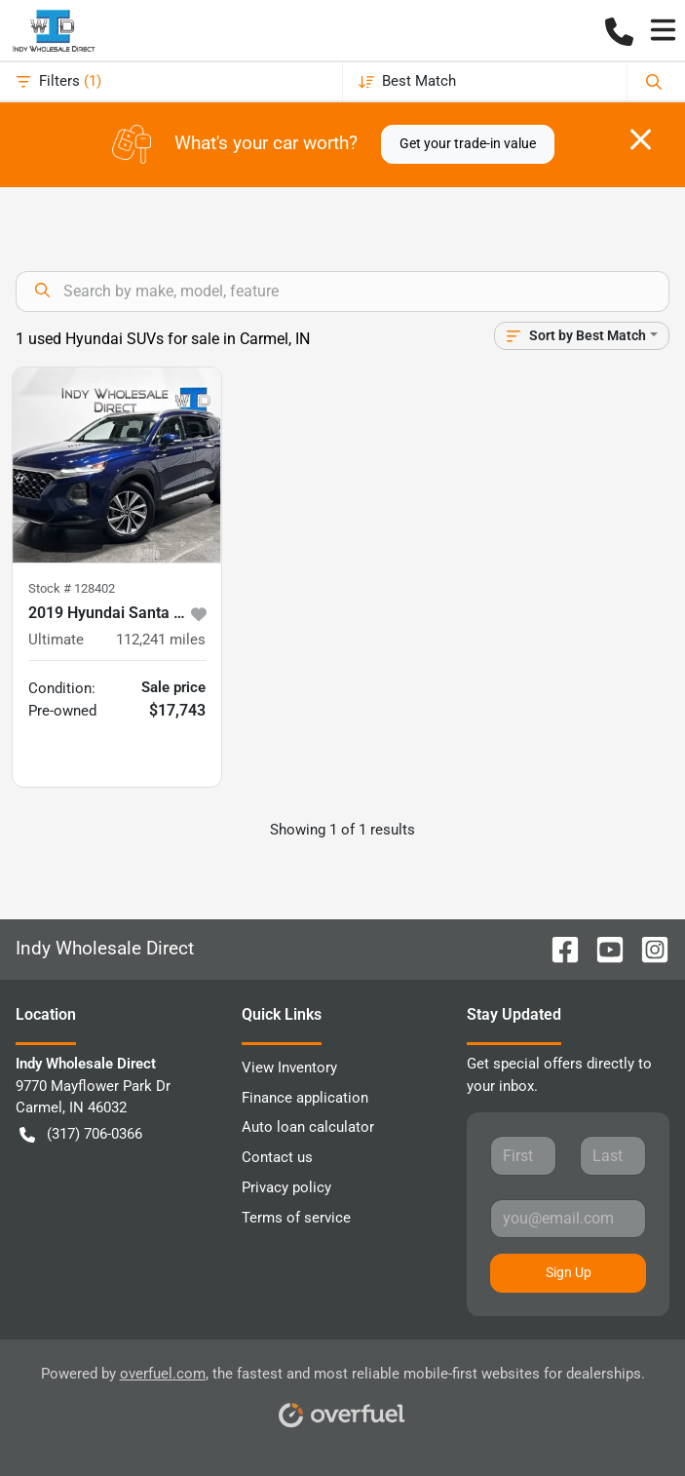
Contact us (277, 1157)
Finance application (305, 1098)
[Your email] (568, 1218)
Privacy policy (286, 1187)
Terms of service (296, 1217)
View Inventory (289, 1067)
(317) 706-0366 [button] (80, 1134)
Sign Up (568, 1272)
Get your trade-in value (468, 143)
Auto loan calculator (308, 1127)
